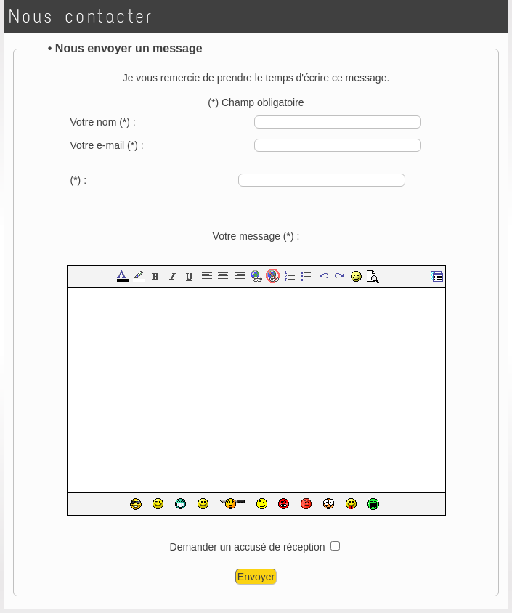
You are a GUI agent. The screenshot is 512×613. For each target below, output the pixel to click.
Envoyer (256, 576)
